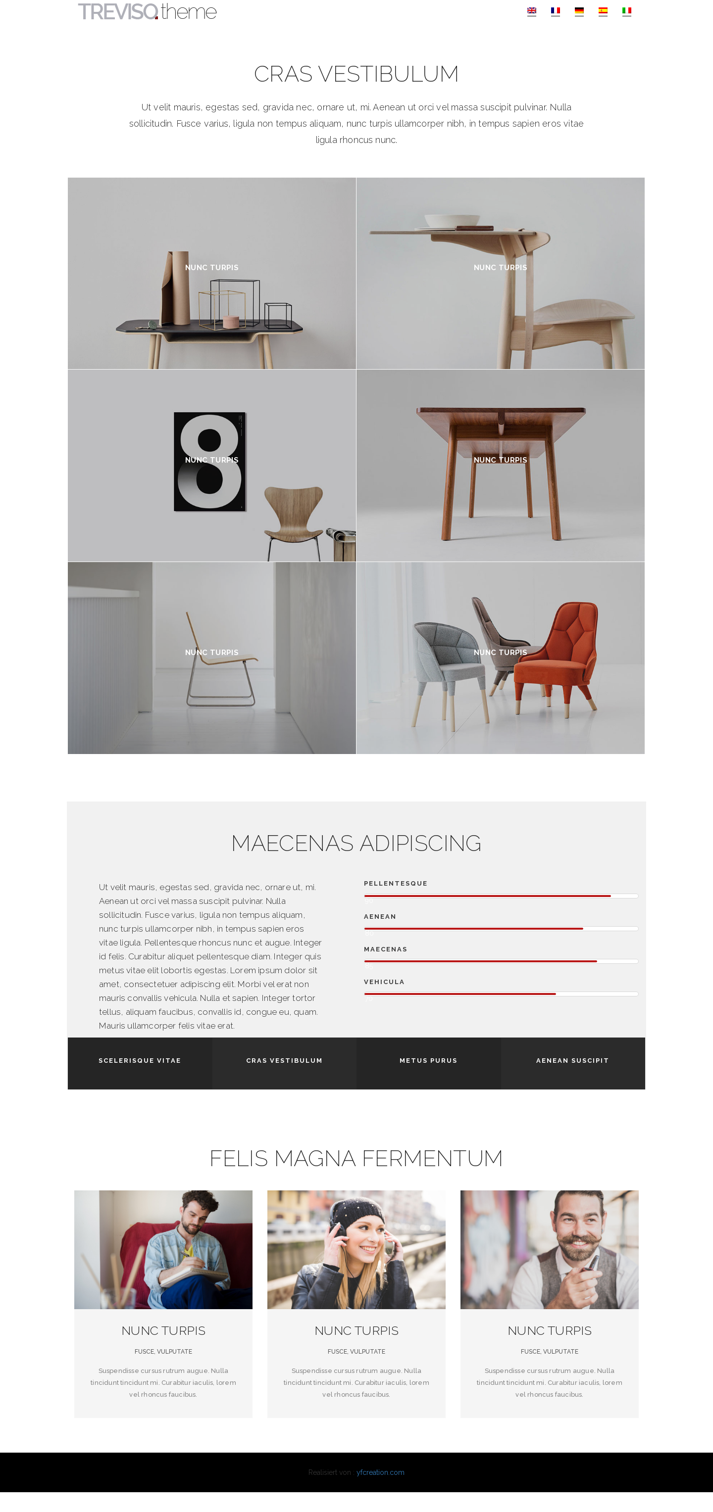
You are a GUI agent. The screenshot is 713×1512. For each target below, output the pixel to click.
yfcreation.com (380, 1492)
